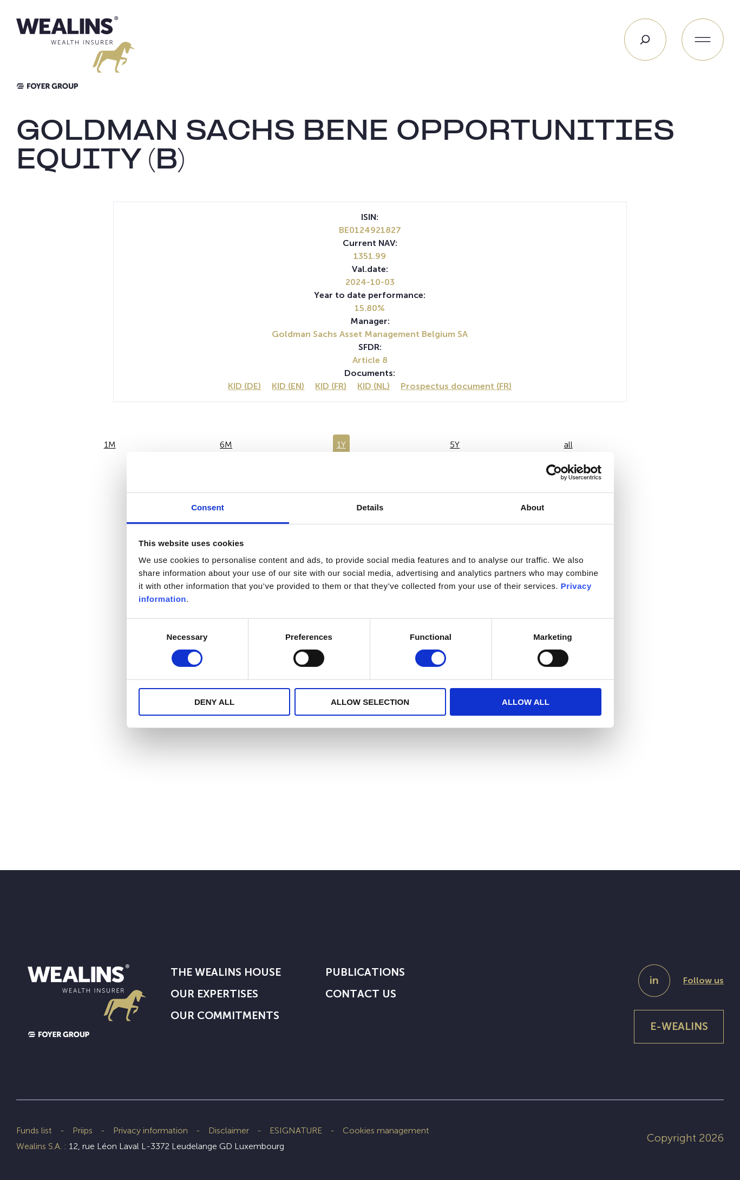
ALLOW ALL (525, 701)
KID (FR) (330, 386)
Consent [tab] (207, 507)
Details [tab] (370, 507)
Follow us (703, 980)
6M (226, 444)
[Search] (645, 39)
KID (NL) (373, 386)
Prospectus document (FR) (456, 386)
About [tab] (533, 507)
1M (110, 444)
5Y (455, 444)
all (568, 444)
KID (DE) (244, 386)
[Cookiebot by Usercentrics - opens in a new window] (554, 472)
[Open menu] (703, 39)
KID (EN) (288, 386)
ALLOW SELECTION (370, 701)
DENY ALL (214, 701)
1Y (341, 444)
